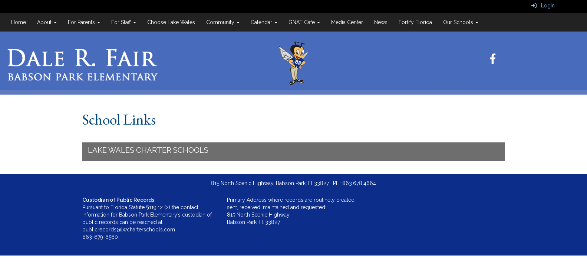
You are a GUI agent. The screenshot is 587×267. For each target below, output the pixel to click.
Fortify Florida (415, 22)
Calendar (264, 22)
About (47, 22)
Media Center (347, 22)
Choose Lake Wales (171, 22)
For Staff (123, 22)
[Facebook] (492, 61)
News (381, 22)
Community (223, 22)
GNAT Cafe (304, 22)
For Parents (84, 22)
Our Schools (460, 22)
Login (543, 6)
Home (18, 22)
